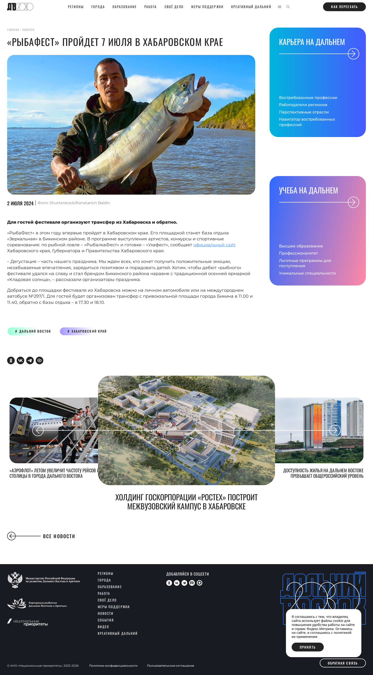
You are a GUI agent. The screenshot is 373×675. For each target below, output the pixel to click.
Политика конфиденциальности (113, 665)
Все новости (41, 536)
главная (13, 30)
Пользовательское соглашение (170, 665)
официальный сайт (214, 244)
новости (28, 30)
